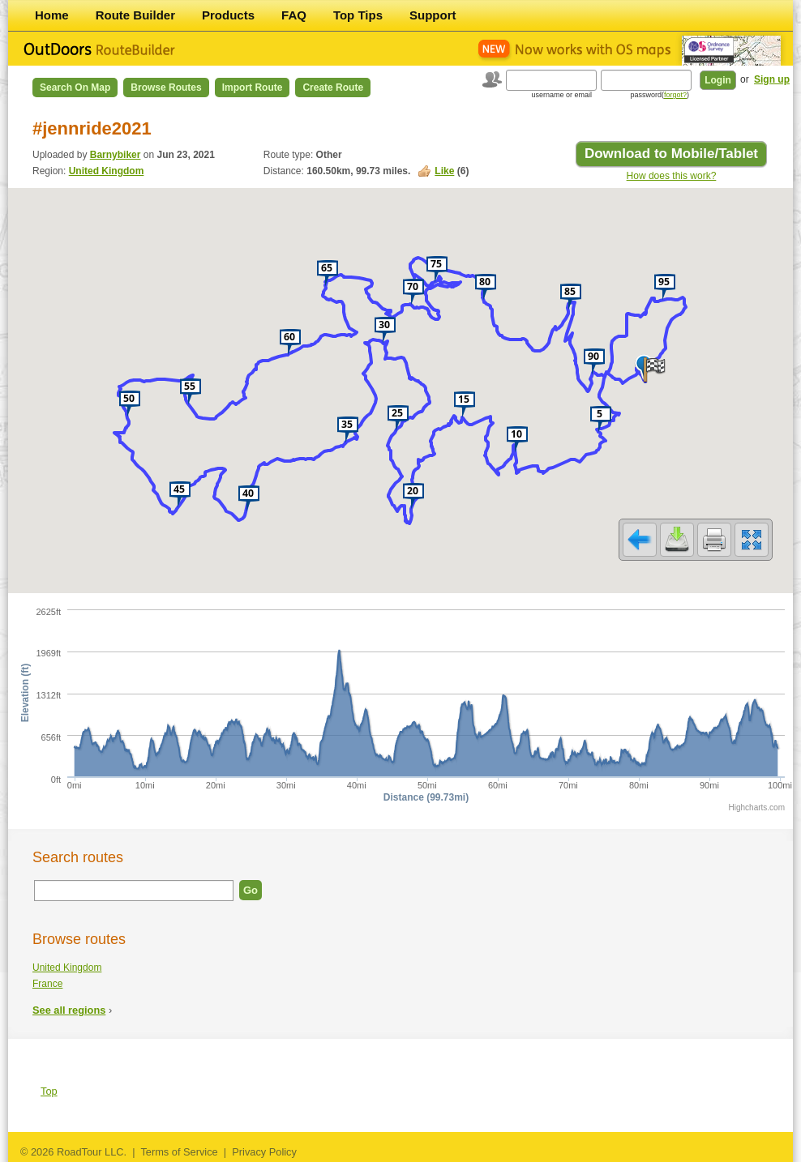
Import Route (252, 87)
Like (444, 171)
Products (228, 15)
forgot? (675, 95)
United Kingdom (106, 171)
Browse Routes (166, 87)
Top (49, 1091)
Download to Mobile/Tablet (671, 153)
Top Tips (358, 15)
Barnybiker (115, 154)
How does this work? (672, 176)
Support (432, 15)
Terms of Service (178, 1152)
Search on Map (75, 87)
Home (52, 15)
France (47, 983)
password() (659, 95)
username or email (561, 95)
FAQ (293, 15)
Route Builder (135, 15)
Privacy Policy (264, 1152)
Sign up (772, 79)
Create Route (332, 87)
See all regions (68, 1010)
